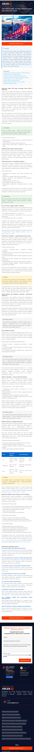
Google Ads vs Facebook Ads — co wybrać (16, 491)
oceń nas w (9, 677)
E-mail (8, 700)
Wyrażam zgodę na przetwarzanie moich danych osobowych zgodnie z (17, 656)
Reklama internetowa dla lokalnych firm (10, 711)
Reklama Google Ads (20, 488)
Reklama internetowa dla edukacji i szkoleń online (12, 735)
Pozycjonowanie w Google (24, 541)
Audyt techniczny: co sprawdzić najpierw (12, 74)
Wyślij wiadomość (24, 660)
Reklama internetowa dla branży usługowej (11, 714)
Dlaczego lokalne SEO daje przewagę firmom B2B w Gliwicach (17, 72)
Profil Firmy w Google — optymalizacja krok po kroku (14, 75)
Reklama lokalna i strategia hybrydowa (12, 80)
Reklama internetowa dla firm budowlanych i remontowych (14, 732)
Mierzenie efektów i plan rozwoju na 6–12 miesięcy (14, 81)
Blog (16, 745)
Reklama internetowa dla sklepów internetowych (12, 726)
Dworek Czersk (26, 667)
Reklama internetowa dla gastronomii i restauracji (12, 729)
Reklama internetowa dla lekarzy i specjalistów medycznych (14, 720)
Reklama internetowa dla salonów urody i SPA (11, 717)
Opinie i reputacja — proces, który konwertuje (13, 78)
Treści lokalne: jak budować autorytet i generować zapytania (16, 77)
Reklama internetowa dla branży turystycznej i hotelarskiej (14, 723)
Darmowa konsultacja (16, 43)
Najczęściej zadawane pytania (10, 83)
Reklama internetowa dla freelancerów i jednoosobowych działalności (16, 738)
